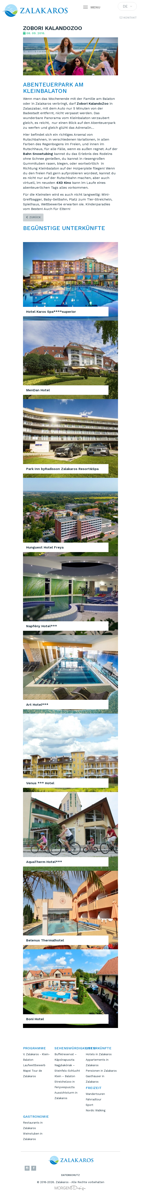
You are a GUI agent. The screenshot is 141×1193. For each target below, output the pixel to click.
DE (127, 7)
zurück (33, 217)
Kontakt (128, 17)
